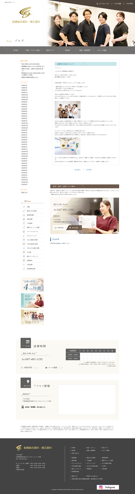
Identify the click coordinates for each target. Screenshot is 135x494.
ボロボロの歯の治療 (30, 248)
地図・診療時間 (84, 50)
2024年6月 (24, 137)
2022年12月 (25, 179)
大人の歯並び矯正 (30, 240)
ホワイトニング (29, 235)
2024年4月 (24, 142)
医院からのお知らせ (92, 476)
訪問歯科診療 (28, 268)
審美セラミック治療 (30, 227)
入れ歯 (26, 252)
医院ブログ (25, 192)
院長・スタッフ (91, 447)
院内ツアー (50, 50)
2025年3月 (24, 116)
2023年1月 (24, 177)
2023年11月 (25, 153)
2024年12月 (25, 123)
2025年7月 (24, 106)
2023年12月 (25, 151)
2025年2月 (24, 118)
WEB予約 (129, 3)
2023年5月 (24, 167)
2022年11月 (25, 182)
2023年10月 (25, 156)
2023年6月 (24, 165)
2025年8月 (24, 104)
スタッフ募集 (102, 50)
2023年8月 (24, 160)
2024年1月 (24, 149)
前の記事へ (78, 169)
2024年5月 (24, 139)
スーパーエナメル (30, 231)
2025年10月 (25, 99)
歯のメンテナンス (30, 256)
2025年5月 (24, 111)
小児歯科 (27, 223)
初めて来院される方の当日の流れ (31, 64)
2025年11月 (25, 97)
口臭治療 (27, 264)
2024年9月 (24, 130)
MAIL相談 (117, 3)
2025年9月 (24, 101)
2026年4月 (24, 85)
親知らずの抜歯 (29, 211)
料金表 (67, 50)
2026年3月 (24, 87)
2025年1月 (24, 120)
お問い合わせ (75, 453)
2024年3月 (24, 144)
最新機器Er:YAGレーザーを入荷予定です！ (33, 66)
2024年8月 (24, 132)
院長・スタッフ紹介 (33, 50)
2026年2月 (24, 90)
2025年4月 (24, 113)
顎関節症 (27, 260)
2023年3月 (24, 172)
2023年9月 (24, 158)
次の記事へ (89, 169)
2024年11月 (25, 125)
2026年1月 (24, 92)
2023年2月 (24, 175)
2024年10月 (25, 127)
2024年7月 (24, 135)
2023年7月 (24, 163)
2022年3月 (24, 184)
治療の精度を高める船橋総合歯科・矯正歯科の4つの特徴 (87, 479)
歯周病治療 (28, 215)
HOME (16, 50)
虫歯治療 (74, 457)
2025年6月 (24, 109)
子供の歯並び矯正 (30, 244)
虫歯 (26, 207)
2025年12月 (25, 94)
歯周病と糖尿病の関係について (30, 77)
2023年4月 (24, 170)
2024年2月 (24, 146)
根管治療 (27, 219)
